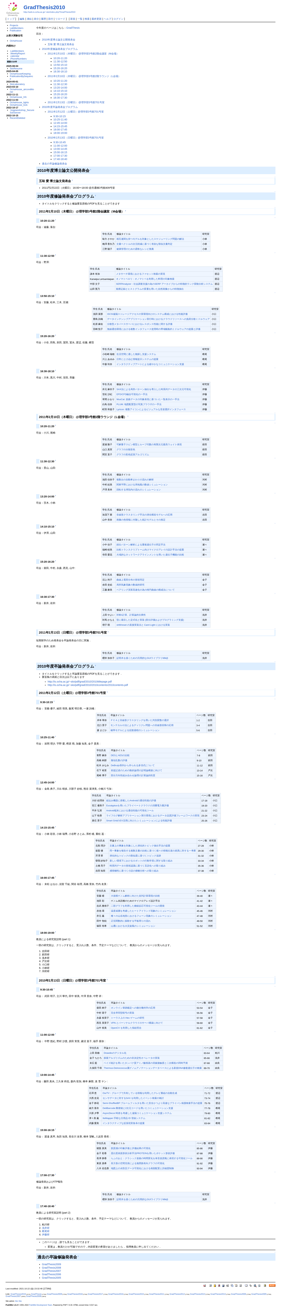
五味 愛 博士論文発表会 (61, 44)
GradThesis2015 (136, 1294)
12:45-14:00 (60, 122)
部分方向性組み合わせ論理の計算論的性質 (133, 775)
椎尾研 (45, 1231)
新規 (72, 18)
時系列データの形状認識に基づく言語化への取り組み (138, 865)
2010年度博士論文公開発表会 (58, 39)
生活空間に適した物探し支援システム (136, 354)
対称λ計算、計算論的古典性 (131, 615)
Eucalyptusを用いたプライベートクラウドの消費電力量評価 (137, 805)
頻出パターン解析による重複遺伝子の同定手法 (140, 544)
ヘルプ (107, 18)
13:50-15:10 (60, 64)
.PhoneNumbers (18, 58)
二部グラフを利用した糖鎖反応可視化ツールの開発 (138, 905)
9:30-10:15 (59, 116)
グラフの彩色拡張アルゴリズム (132, 454)
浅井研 (45, 1227)
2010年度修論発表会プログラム (60, 48)
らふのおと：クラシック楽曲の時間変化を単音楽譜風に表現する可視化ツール (151, 1158)
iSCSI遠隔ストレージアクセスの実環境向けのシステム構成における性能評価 (147, 314)
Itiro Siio (18, 1301)
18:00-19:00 (60, 133)
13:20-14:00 (60, 87)
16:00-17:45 (60, 129)
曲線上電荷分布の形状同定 (130, 579)
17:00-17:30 (60, 155)
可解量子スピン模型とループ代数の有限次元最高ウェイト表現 (149, 444)
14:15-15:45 (60, 126)
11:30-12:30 (60, 84)
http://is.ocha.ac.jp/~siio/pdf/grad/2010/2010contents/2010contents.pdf (88, 685)
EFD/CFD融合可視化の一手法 (131, 394)
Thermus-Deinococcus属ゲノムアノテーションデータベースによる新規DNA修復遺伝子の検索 (153, 1068)
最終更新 (97, 18)
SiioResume (16, 68)
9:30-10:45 (59, 142)
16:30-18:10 (60, 71)
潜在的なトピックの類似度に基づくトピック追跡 (135, 855)
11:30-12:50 (60, 61)
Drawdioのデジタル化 (115, 1053)
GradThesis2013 (197, 1294)
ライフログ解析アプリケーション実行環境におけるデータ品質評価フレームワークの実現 (152, 815)
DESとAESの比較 (120, 755)
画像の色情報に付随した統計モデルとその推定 (140, 519)
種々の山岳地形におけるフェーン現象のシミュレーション (141, 916)
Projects (14, 25)
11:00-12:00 (60, 145)
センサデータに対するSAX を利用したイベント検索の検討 (133, 1098)
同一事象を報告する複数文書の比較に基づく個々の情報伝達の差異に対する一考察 (153, 850)
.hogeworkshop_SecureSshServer (22, 111)
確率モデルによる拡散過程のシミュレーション (135, 730)
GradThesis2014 (218, 1294)
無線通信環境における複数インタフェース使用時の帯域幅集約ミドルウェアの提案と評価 (153, 329)
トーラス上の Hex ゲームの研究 (127, 1017)
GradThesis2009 (51, 1264)
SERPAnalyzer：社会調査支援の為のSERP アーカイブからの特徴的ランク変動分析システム (164, 284)
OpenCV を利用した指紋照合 (126, 1028)
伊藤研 (45, 1234)
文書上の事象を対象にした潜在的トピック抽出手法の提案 (140, 845)
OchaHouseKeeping (20, 73)
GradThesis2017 (95, 1294)
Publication (15, 30)
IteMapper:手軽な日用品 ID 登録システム (124, 1118)
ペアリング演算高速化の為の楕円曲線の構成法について (145, 589)
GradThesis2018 (75, 1294)
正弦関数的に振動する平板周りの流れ (131, 921)
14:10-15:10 (60, 90)
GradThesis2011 (156, 1294)
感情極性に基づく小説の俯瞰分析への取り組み (134, 870)
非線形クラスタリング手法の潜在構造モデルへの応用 (144, 514)
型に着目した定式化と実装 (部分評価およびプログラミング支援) (150, 620)
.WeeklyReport (17, 53)
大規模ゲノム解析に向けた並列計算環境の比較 (135, 895)
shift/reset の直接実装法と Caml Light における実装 (143, 625)
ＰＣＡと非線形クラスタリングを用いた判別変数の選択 (140, 720)
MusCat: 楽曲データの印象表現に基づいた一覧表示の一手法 (147, 399)
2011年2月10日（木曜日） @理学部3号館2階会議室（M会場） (83, 53)
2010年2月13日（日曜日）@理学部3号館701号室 (76, 137)
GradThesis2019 (18, 1294)
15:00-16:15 (60, 152)
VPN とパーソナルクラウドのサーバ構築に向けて (137, 1022)
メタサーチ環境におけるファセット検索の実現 (140, 274)
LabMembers (16, 28)
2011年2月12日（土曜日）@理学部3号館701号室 (76, 111)
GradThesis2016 (115, 1294)
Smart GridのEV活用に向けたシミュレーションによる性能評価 (139, 820)
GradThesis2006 (51, 1274)
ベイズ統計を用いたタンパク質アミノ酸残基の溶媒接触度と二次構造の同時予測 (146, 1063)
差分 (36, 18)
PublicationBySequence (21, 77)
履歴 (43, 18)
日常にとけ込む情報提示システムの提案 (137, 359)
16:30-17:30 (60, 97)
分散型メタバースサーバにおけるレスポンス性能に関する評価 (139, 324)
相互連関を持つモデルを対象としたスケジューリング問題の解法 (150, 239)
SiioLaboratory (17, 84)
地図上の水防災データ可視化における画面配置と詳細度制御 (142, 1168)
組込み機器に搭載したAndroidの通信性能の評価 (131, 800)
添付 (50, 18)
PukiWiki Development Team (40, 1305)
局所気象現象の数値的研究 (130, 584)
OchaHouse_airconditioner (22, 90)
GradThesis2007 (51, 1270)
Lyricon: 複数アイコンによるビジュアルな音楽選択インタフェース (151, 409)
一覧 (79, 18)
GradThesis (73, 27)
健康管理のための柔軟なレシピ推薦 (135, 249)
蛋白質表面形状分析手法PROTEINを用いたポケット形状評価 (143, 1153)
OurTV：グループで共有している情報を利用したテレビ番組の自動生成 (140, 1093)
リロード (60, 18)
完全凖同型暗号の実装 (122, 1012)
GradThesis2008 (51, 1267)
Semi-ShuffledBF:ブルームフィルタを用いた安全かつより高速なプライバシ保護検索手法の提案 (152, 1103)
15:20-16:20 (60, 68)
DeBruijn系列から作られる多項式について (133, 765)
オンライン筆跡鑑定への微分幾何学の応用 (133, 1007)
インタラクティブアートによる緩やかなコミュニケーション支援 (150, 364)
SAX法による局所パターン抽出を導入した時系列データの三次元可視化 (153, 389)
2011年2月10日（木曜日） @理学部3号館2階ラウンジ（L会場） (84, 76)
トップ (11, 18)
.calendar (14, 56)
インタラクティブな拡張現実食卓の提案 (124, 1123)
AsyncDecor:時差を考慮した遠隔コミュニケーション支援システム (137, 1113)
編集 (22, 18)
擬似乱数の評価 (119, 760)
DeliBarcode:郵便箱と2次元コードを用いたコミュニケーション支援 (138, 1108)
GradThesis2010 (44, 7)
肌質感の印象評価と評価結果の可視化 (131, 1148)
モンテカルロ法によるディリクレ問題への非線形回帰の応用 (142, 725)
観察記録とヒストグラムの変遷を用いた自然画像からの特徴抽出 (150, 289)
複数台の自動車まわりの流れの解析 (135, 479)
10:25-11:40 (60, 119)
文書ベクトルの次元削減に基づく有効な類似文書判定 (144, 244)
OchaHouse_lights (19, 102)
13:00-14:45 (60, 148)
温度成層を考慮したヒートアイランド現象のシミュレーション (143, 911)
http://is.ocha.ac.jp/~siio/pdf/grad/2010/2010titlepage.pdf (80, 681)
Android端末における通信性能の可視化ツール (130, 810)
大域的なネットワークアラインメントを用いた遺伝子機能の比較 (150, 554)
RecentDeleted (17, 118)
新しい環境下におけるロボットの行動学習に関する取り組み (141, 860)
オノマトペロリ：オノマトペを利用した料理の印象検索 (145, 279)
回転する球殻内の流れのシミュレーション (138, 489)
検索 (87, 18)
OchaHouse (16, 40)
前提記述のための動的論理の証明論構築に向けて (136, 770)
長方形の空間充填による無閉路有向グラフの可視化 (138, 1163)
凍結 (29, 18)
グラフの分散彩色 (125, 449)
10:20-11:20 (60, 58)
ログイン (118, 18)
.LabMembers (17, 51)
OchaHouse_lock (19, 105)
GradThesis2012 (177, 1294)
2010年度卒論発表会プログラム (60, 107)
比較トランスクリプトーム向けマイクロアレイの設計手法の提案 (150, 549)
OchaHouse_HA (18, 97)
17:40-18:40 (60, 159)
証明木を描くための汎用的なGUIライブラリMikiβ (142, 658)
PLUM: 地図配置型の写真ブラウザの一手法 (138, 404)
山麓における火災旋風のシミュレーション (133, 926)
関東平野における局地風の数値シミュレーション (142, 484)
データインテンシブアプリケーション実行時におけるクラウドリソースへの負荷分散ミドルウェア (158, 319)
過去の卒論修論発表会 (54, 163)
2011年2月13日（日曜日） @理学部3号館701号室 (76, 102)
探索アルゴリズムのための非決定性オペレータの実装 (132, 1058)
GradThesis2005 (51, 1277)
